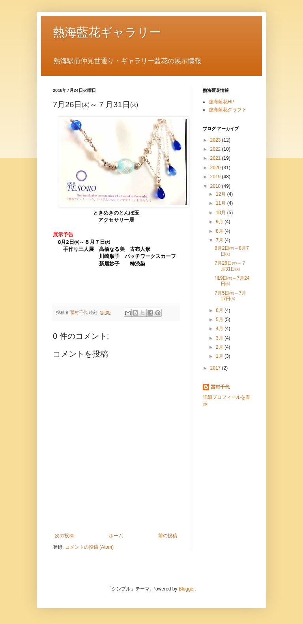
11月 (221, 203)
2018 (216, 186)
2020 (216, 167)
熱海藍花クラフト (228, 109)
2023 (216, 140)
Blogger (187, 589)
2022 (216, 149)
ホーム (116, 535)
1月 (220, 356)
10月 (221, 212)
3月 (220, 338)
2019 (216, 176)
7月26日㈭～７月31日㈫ (230, 265)
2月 (220, 347)
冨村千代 (220, 387)
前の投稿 (167, 535)
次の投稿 (64, 535)
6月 (220, 310)
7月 (220, 240)
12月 (221, 194)
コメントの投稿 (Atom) (89, 547)
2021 (216, 158)
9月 (220, 221)
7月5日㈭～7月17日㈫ (230, 295)
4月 (220, 328)
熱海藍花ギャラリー (107, 32)
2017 (216, 368)
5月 (220, 319)
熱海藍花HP (221, 102)
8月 (220, 231)
